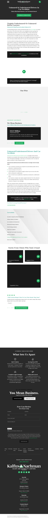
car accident (33, 29)
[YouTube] (28, 472)
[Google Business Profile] (23, 472)
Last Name (26, 411)
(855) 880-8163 (24, 462)
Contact (41, 448)
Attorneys (10, 448)
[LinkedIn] (26, 472)
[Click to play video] (24, 71)
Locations (37, 448)
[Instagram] (21, 472)
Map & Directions (24, 483)
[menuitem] (24, 217)
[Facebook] (19, 472)
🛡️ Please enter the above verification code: (15, 430)
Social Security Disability (25, 450)
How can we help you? (11, 421)
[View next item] (25, 112)
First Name (9, 411)
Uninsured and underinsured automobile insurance (17, 155)
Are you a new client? (11, 418)
